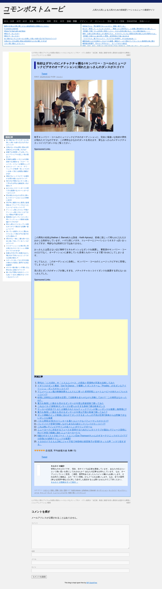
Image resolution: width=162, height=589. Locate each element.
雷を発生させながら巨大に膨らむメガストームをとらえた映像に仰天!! (17, 197)
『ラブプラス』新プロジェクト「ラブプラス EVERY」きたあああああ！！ (109, 39)
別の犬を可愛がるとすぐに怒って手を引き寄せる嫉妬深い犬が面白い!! (17, 183)
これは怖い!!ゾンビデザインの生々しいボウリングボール (64, 427)
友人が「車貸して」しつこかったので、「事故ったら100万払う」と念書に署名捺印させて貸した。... (119, 29)
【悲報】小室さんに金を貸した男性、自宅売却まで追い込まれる (105, 36)
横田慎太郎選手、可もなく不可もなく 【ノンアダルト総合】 (104, 43)
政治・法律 (9, 21)
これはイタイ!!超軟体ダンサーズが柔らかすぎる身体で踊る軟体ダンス (71, 406)
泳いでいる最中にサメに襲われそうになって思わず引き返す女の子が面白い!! (17, 233)
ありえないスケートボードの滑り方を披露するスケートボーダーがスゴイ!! (17, 190)
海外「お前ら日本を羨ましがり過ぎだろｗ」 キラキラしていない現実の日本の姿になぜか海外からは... (119, 34)
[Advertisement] (54, 167)
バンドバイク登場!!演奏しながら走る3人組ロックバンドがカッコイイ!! (71, 424)
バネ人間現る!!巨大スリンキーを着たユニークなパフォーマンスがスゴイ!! (72, 421)
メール (33, 559)
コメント (34, 523)
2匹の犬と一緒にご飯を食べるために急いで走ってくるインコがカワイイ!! (18, 241)
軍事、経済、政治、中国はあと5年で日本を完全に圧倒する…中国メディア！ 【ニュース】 (115, 46)
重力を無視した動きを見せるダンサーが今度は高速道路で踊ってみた (70, 403)
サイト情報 (119, 21)
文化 (31, 21)
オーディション (102, 490)
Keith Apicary (76, 490)
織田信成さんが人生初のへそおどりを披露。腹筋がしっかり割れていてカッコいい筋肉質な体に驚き (118, 41)
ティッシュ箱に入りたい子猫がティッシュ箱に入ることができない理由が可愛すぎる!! (17, 212)
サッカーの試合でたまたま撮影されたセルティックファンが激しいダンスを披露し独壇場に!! (82, 409)
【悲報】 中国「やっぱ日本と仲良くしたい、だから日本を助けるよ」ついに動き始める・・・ (116, 31)
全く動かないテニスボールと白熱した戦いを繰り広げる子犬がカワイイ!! (30, 39)
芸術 (110, 21)
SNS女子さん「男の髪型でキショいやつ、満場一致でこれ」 (104, 26)
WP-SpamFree (91, 583)
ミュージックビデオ (60, 493)
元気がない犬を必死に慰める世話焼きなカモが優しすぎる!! (25, 41)
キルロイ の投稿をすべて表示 (64, 482)
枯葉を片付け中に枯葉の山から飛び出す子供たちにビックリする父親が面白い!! (17, 255)
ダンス (49, 493)
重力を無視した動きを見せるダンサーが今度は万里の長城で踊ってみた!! (72, 412)
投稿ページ (145, 21)
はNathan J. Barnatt (89, 490)
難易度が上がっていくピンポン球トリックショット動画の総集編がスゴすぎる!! (17, 219)
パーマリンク (81, 493)
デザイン (84, 21)
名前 (33, 551)
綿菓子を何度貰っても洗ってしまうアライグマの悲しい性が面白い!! (17, 154)
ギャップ (43, 493)
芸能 (65, 490)
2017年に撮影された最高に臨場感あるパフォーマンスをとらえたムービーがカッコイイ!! (17, 205)
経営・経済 (22, 21)
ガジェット (100, 21)
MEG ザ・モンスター (12, 34)
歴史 (56, 21)
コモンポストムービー (33, 11)
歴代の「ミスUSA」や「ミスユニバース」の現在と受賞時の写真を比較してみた (76, 383)
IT (91, 21)
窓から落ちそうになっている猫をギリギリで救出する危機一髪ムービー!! (17, 226)
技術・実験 (72, 21)
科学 (62, 21)
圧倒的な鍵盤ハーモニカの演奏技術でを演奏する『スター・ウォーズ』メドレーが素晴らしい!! (18, 161)
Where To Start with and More (14, 31)
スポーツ (40, 21)
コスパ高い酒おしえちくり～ (14, 43)
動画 (70, 493)
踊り (74, 493)
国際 (49, 21)
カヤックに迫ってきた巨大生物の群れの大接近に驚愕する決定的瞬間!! (17, 262)
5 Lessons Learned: (11, 29)
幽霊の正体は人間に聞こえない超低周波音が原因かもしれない (26, 26)
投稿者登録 (132, 21)
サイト (33, 567)
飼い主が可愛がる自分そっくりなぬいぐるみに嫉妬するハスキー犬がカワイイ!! (17, 274)
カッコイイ (113, 490)
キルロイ (59, 77)
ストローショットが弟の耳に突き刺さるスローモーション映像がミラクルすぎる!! (17, 248)
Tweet (44, 74)
